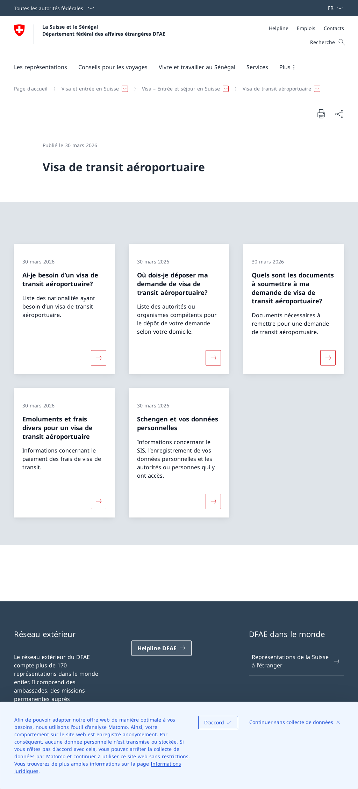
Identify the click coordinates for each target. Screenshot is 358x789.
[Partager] (339, 114)
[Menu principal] (173, 67)
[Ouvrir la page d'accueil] (89, 36)
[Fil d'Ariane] (176, 88)
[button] (40, 67)
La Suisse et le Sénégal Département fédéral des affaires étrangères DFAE (103, 30)
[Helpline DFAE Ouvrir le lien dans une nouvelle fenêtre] (161, 648)
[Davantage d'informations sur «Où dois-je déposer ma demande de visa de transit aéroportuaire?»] (213, 357)
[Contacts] (334, 28)
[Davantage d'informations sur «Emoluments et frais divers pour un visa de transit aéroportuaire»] (98, 501)
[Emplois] (306, 28)
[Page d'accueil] (30, 88)
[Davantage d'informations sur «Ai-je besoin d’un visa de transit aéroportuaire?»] (98, 357)
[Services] (257, 67)
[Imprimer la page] (321, 113)
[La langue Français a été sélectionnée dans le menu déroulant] (333, 8)
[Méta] (306, 28)
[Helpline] (279, 28)
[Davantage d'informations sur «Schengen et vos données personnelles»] (213, 501)
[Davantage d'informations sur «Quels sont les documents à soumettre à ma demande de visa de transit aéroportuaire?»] (328, 357)
